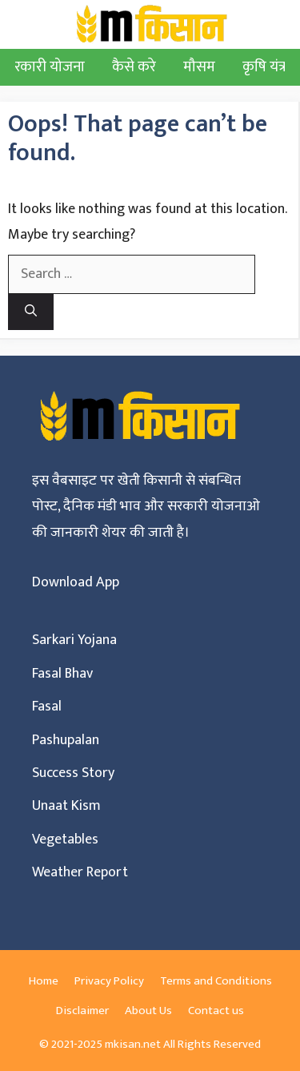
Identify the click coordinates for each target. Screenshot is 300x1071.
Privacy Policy (109, 981)
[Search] (31, 312)
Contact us (216, 1011)
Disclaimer (82, 1011)
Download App (75, 582)
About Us (148, 1011)
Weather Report (80, 872)
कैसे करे (134, 66)
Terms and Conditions (216, 981)
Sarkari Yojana (74, 640)
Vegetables (65, 839)
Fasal (47, 707)
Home (43, 981)
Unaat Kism (66, 806)
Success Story (73, 773)
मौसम (199, 66)
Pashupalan (65, 740)
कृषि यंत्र (264, 66)
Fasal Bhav (62, 674)
